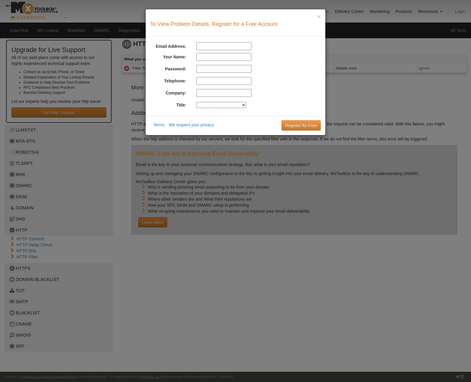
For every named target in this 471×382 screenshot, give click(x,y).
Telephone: (175, 81)
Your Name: (174, 56)
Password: (175, 68)
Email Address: (171, 46)
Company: (176, 93)
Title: (181, 105)
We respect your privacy (191, 124)
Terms (159, 124)
